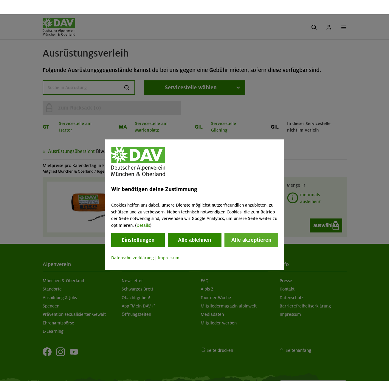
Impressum (168, 243)
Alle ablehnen (194, 225)
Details (143, 211)
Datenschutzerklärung (132, 243)
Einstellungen (138, 225)
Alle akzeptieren (251, 225)
